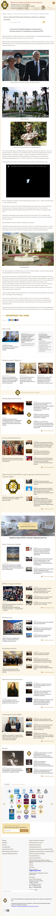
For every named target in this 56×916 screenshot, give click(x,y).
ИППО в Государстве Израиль (37, 853)
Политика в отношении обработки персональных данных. (25, 906)
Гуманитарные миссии (35, 847)
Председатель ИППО (7, 849)
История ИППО (6, 847)
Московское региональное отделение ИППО (40, 849)
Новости (10, 13)
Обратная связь (33, 889)
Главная (4, 13)
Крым (21, 315)
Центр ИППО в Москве (35, 879)
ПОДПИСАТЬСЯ (24, 830)
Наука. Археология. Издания (36, 840)
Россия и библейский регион (9, 853)
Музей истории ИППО (35, 857)
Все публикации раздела (48, 430)
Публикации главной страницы (30, 392)
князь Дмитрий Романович (12, 315)
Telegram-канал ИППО (35, 870)
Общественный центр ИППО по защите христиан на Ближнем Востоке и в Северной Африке (41, 861)
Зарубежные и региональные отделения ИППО (41, 851)
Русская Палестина (34, 855)
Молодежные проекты (35, 844)
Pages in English (33, 869)
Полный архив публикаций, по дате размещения (38, 873)
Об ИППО (4, 842)
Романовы (26, 315)
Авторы (31, 864)
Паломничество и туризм (36, 842)
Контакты (31, 867)
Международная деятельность (10, 851)
